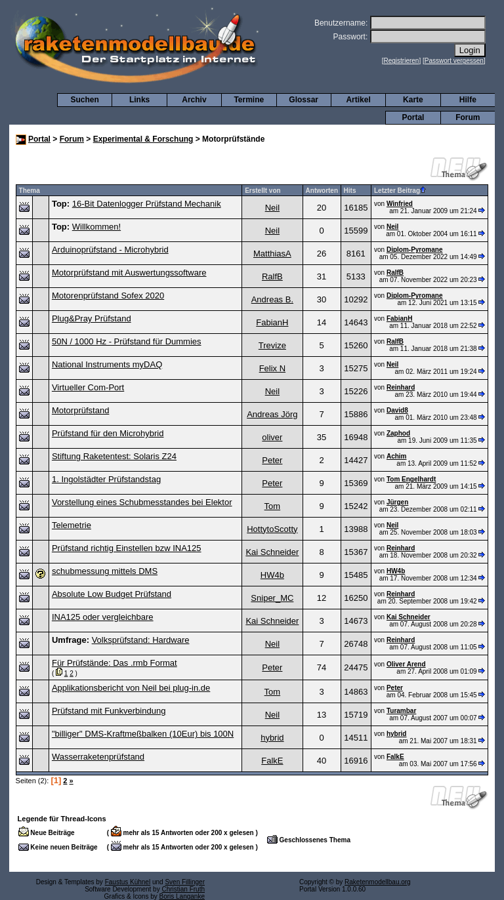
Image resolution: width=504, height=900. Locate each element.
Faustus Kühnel (128, 882)
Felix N (272, 368)
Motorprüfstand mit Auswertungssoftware (129, 272)
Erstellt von (262, 190)
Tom (272, 506)
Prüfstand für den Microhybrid (108, 433)
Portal (413, 117)
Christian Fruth (183, 889)
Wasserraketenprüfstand (98, 757)
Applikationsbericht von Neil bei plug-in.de (131, 688)
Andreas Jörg (272, 414)
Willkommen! (96, 227)
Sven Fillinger (185, 882)
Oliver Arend (406, 664)
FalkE (272, 761)
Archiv (194, 99)
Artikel (358, 99)
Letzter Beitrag (400, 190)
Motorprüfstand (80, 410)
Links (139, 99)
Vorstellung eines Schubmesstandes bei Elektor (142, 502)
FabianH (272, 322)
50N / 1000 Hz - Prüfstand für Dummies (126, 341)
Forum (467, 117)
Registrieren (401, 60)
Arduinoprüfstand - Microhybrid (110, 250)
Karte (413, 99)
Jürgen (397, 502)
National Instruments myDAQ (107, 364)
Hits (350, 190)
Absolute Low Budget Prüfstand (111, 594)
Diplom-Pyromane (415, 249)
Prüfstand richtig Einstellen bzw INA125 (126, 548)
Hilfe (467, 99)
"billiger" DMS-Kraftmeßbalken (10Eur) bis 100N (143, 734)
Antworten (322, 190)
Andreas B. (272, 299)
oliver (272, 437)
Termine (249, 99)
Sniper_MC (272, 598)
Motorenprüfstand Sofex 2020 (108, 295)
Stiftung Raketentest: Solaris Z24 (114, 456)
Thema (29, 190)
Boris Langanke (182, 896)
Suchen (85, 99)
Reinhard (401, 387)
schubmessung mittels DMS (105, 571)
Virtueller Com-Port (88, 387)
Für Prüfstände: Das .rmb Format (114, 663)
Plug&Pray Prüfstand (91, 318)
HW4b (272, 575)
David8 (397, 410)
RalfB (272, 276)
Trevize (272, 345)
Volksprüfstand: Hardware (141, 640)
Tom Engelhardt (411, 479)
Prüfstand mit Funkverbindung (108, 711)
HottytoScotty (272, 529)
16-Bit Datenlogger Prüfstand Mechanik (146, 204)
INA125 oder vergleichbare (103, 617)
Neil (272, 208)
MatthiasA (272, 253)
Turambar (401, 710)
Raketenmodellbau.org (378, 882)
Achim (397, 456)
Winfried (400, 203)
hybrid (272, 738)
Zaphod (398, 433)
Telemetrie (71, 525)
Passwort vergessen (454, 60)
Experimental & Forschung (143, 139)
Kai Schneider (272, 552)
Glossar (303, 99)
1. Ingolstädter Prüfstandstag (106, 479)
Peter (272, 460)
